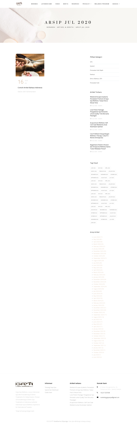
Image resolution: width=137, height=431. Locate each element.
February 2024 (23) (99, 305)
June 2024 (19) (98, 296)
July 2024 (112, 192)
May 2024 (100, 195)
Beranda (34, 4)
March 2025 (94, 185)
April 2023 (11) (98, 329)
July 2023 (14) (98, 322)
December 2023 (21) (100, 310)
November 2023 (104, 201)
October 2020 (104, 221)
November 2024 (104, 189)
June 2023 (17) (98, 324)
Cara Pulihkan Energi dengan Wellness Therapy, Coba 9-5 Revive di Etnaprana (99, 137)
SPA (91, 62)
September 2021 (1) (100, 348)
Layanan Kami (46, 4)
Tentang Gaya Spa (50, 387)
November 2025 (104, 176)
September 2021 (103, 218)
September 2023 (94, 205)
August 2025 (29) (99, 263)
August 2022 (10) (99, 343)
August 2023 (104, 205)
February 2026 (102, 173)
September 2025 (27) (100, 260)
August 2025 (104, 179)
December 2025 (94, 176)
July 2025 (112, 179)
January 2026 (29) (99, 251)
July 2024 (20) (98, 293)
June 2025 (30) (98, 267)
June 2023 (93, 208)
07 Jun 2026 (93, 107)
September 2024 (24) (100, 289)
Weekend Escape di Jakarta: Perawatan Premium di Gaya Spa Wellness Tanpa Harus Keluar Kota (99, 101)
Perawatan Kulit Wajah (96, 70)
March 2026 (94, 173)
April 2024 (107, 195)
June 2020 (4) (98, 359)
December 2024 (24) (100, 282)
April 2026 (107, 169)
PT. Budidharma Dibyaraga (59, 421)
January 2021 (113, 218)
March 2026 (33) (98, 246)
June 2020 (93, 224)
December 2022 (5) (99, 333)
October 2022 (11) (99, 338)
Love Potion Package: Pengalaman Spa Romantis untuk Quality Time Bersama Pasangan (99, 114)
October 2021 (94, 218)
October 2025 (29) (99, 258)
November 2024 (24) (100, 284)
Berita (65, 4)
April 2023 (107, 208)
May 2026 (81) (98, 242)
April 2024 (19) (98, 300)
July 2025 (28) (98, 265)
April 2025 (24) (98, 272)
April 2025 (107, 182)
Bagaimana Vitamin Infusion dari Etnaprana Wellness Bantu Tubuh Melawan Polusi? (100, 148)
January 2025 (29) (99, 279)
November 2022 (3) (99, 336)
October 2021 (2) (99, 345)
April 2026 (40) (98, 244)
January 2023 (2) (98, 331)
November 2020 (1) (99, 352)
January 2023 (94, 211)
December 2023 (94, 201)
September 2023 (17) (100, 317)
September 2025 (94, 179)
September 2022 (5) (100, 341)
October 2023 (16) (99, 315)
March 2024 (94, 198)
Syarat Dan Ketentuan (52, 390)
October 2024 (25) (99, 286)
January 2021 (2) (98, 350)
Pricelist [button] (86, 4)
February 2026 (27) (99, 249)
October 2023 (114, 201)
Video (57, 4)
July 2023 (112, 205)
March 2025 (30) (98, 275)
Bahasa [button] (116, 4)
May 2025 (100, 182)
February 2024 (102, 198)
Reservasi (75, 4)
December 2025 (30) (100, 253)
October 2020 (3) (99, 355)
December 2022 (103, 211)
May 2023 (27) (98, 326)
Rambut (92, 74)
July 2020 (112, 221)
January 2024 (112, 198)
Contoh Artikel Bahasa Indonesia (30, 88)
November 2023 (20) (100, 312)
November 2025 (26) (100, 256)
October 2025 (114, 176)
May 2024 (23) (98, 298)
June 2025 (93, 182)
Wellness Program (102, 4)
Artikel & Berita (65, 27)
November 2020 (94, 221)
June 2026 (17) (98, 239)
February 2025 (102, 185)
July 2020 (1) (97, 357)
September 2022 (103, 214)
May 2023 (100, 208)
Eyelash (92, 66)
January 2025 (112, 185)
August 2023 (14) (99, 319)
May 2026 (100, 169)
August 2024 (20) (99, 291)
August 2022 (113, 214)
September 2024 (94, 192)
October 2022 (94, 214)
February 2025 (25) (99, 277)
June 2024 (93, 195)
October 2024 (114, 189)
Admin (100, 107)
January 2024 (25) (99, 308)
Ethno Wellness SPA (96, 78)
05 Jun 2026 (93, 153)
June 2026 (93, 169)
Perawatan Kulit (94, 83)
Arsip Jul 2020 (83, 27)
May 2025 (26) (98, 270)
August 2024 (104, 192)
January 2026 (112, 173)
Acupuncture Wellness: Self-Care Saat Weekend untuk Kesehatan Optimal (99, 126)
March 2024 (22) (98, 303)
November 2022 (113, 211)
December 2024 (94, 189)
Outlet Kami (48, 392)
